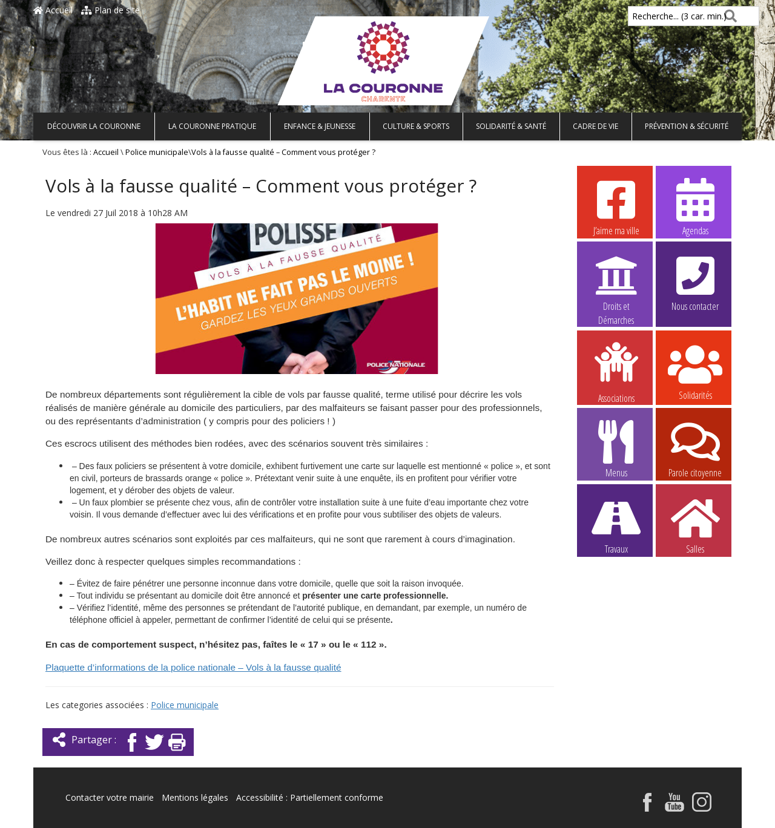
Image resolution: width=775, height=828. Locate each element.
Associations (616, 371)
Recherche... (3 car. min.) (659, 16)
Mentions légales (195, 797)
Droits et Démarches (616, 282)
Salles (695, 525)
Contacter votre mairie (109, 797)
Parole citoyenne (695, 448)
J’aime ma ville (616, 206)
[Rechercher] (728, 16)
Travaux (616, 525)
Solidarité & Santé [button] (511, 126)
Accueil (53, 10)
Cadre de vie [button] (595, 126)
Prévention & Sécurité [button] (686, 126)
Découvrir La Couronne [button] (93, 126)
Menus (616, 448)
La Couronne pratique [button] (212, 126)
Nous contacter (695, 282)
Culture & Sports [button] (416, 126)
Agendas (695, 206)
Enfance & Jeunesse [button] (319, 126)
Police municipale (156, 152)
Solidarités (695, 371)
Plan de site (110, 10)
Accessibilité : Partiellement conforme (309, 797)
